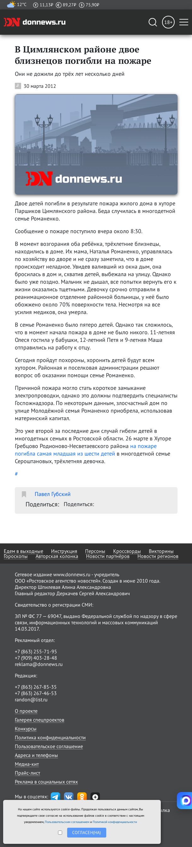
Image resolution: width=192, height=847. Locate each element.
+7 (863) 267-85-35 (36, 687)
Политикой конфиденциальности (115, 822)
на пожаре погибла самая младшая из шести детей (86, 449)
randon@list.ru (31, 699)
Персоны (95, 551)
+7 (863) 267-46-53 (36, 693)
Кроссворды (127, 551)
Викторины (161, 551)
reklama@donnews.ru (39, 664)
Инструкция (64, 551)
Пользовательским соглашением (67, 822)
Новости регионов (157, 556)
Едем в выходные (23, 551)
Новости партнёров (108, 556)
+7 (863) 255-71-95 (36, 651)
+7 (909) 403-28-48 (36, 658)
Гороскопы (16, 556)
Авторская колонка (57, 556)
